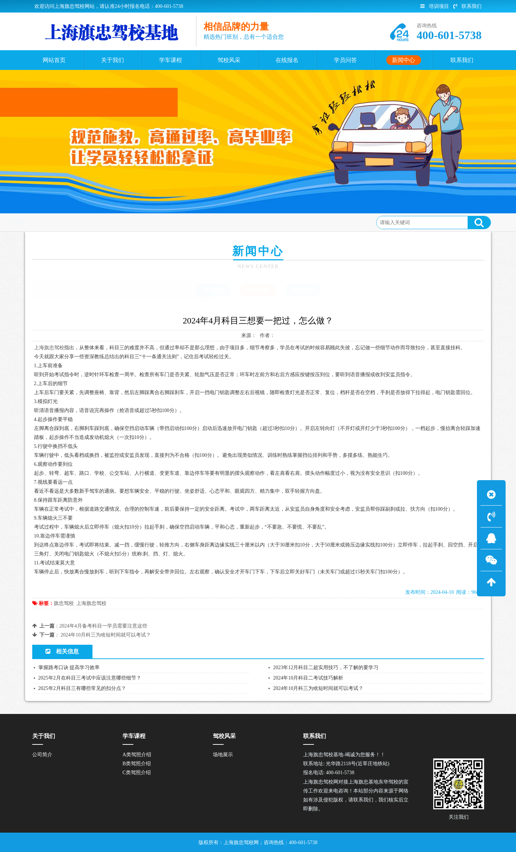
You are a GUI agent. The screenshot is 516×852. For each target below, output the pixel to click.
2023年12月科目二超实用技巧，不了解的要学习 (325, 667)
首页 (61, 222)
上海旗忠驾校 (49, 347)
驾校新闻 (213, 290)
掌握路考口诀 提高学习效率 (69, 667)
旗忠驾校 (64, 603)
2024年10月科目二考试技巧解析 (308, 678)
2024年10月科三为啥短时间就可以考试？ (106, 635)
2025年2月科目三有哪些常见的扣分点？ (82, 688)
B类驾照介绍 (137, 763)
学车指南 (114, 222)
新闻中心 (85, 222)
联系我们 (467, 6)
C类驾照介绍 (137, 772)
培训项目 (434, 6)
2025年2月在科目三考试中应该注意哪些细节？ (89, 678)
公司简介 (42, 754)
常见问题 (302, 290)
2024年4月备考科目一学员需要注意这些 (103, 626)
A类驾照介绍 (137, 754)
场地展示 (223, 754)
